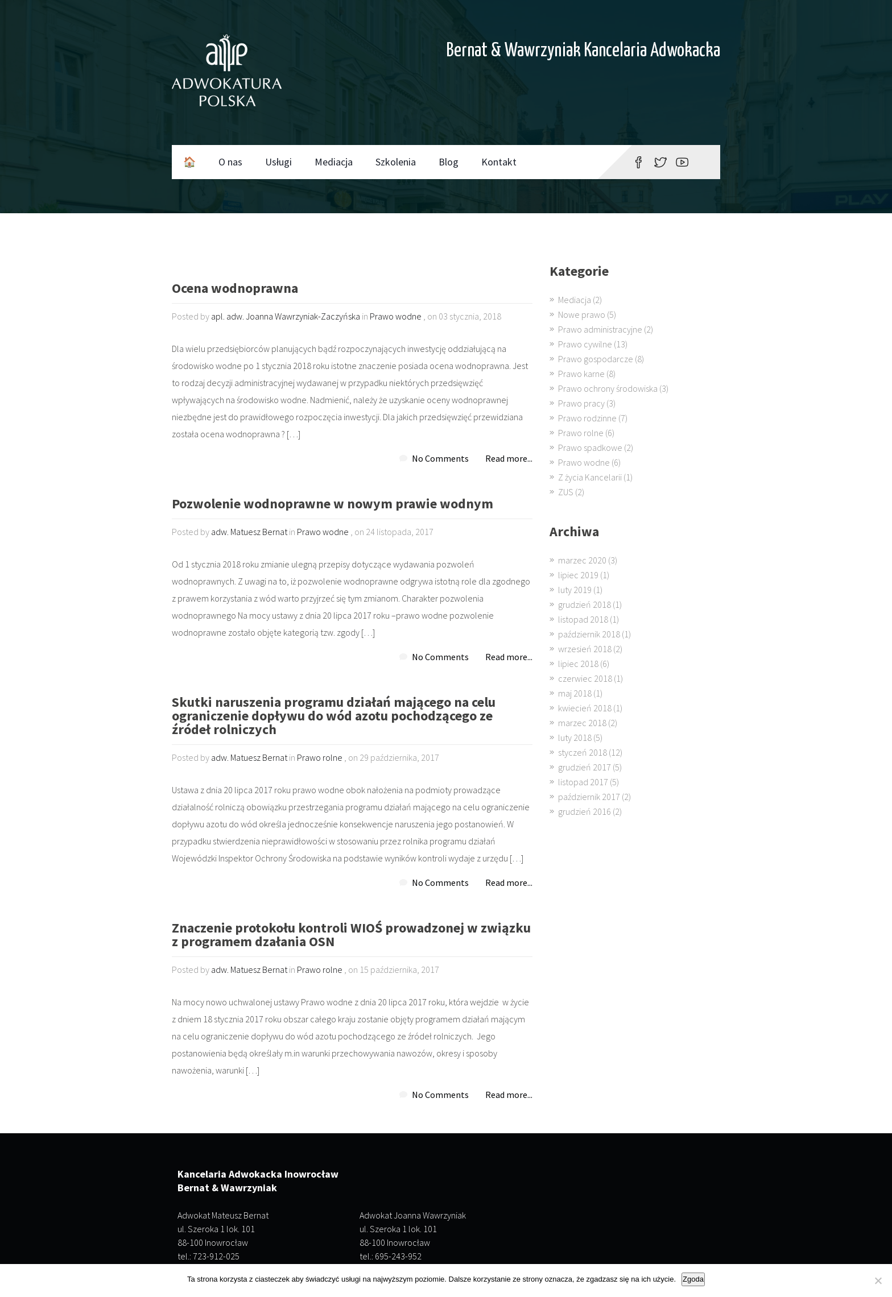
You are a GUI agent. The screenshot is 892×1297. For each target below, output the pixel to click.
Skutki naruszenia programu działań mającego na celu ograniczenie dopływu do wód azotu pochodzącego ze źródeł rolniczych (333, 716)
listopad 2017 (583, 782)
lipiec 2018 (578, 663)
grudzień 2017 (584, 767)
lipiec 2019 (578, 575)
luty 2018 (575, 737)
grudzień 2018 (584, 604)
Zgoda (693, 1279)
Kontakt (499, 161)
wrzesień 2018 (585, 648)
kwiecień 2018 (585, 708)
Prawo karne (581, 373)
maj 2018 (575, 693)
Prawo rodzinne (587, 418)
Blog (449, 161)
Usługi (278, 161)
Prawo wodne (396, 316)
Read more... (508, 458)
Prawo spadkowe (590, 447)
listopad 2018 (583, 619)
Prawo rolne (319, 757)
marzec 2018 (582, 722)
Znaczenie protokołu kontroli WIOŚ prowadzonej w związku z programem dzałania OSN (351, 935)
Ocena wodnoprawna (235, 289)
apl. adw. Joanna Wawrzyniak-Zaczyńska (285, 316)
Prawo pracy (581, 403)
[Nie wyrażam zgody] (877, 1280)
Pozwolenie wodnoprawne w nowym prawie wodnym (332, 504)
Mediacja (334, 161)
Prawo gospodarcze (595, 358)
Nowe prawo (581, 314)
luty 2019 (575, 589)
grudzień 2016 (584, 811)
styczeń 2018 (582, 752)
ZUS (565, 492)
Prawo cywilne (585, 344)
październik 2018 (589, 634)
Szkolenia (395, 161)
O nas (230, 161)
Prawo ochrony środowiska (608, 388)
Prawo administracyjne (600, 329)
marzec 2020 (582, 560)
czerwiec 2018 (585, 678)
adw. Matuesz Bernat (249, 531)
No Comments (440, 458)
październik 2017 (589, 796)
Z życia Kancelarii (590, 477)
